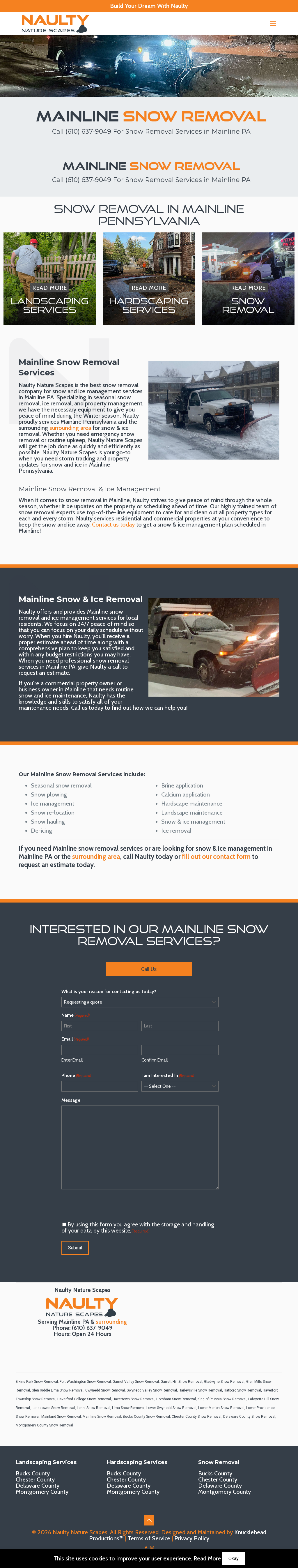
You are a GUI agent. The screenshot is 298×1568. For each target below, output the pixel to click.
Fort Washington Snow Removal (85, 1382)
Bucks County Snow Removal (146, 1417)
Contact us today (113, 524)
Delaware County (37, 1485)
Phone (76, 1076)
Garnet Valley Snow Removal (136, 1382)
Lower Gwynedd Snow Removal (171, 1408)
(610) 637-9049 (88, 131)
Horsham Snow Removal (176, 1399)
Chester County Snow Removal (196, 1417)
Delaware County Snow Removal (249, 1417)
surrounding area (70, 427)
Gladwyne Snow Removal (224, 1382)
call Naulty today (148, 856)
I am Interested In (167, 1076)
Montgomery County (42, 1491)
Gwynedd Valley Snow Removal (152, 1390)
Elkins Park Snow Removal (37, 1382)
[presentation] (105, 1205)
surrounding (111, 1321)
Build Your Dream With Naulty (149, 5)
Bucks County (33, 1473)
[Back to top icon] (149, 1520)
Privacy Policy (191, 1538)
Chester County (35, 1479)
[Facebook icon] (146, 1548)
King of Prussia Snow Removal (222, 1399)
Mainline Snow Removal (102, 1417)
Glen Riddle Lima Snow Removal (58, 1390)
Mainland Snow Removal (61, 1417)
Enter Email (72, 1060)
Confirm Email (154, 1060)
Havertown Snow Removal (134, 1399)
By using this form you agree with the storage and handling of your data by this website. (137, 1227)
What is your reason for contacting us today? (108, 991)
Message (70, 1100)
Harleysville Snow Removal (200, 1390)
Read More (207, 1558)
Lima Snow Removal (128, 1408)
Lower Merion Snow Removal (221, 1408)
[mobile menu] (273, 24)
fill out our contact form (216, 856)
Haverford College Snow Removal (84, 1399)
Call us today (87, 707)
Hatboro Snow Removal (242, 1390)
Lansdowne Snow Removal (53, 1408)
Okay (233, 1558)
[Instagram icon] (152, 1548)
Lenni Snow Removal (93, 1408)
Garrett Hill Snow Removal (181, 1382)
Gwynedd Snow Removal (105, 1390)
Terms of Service (149, 1538)
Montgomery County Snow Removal (44, 1425)
